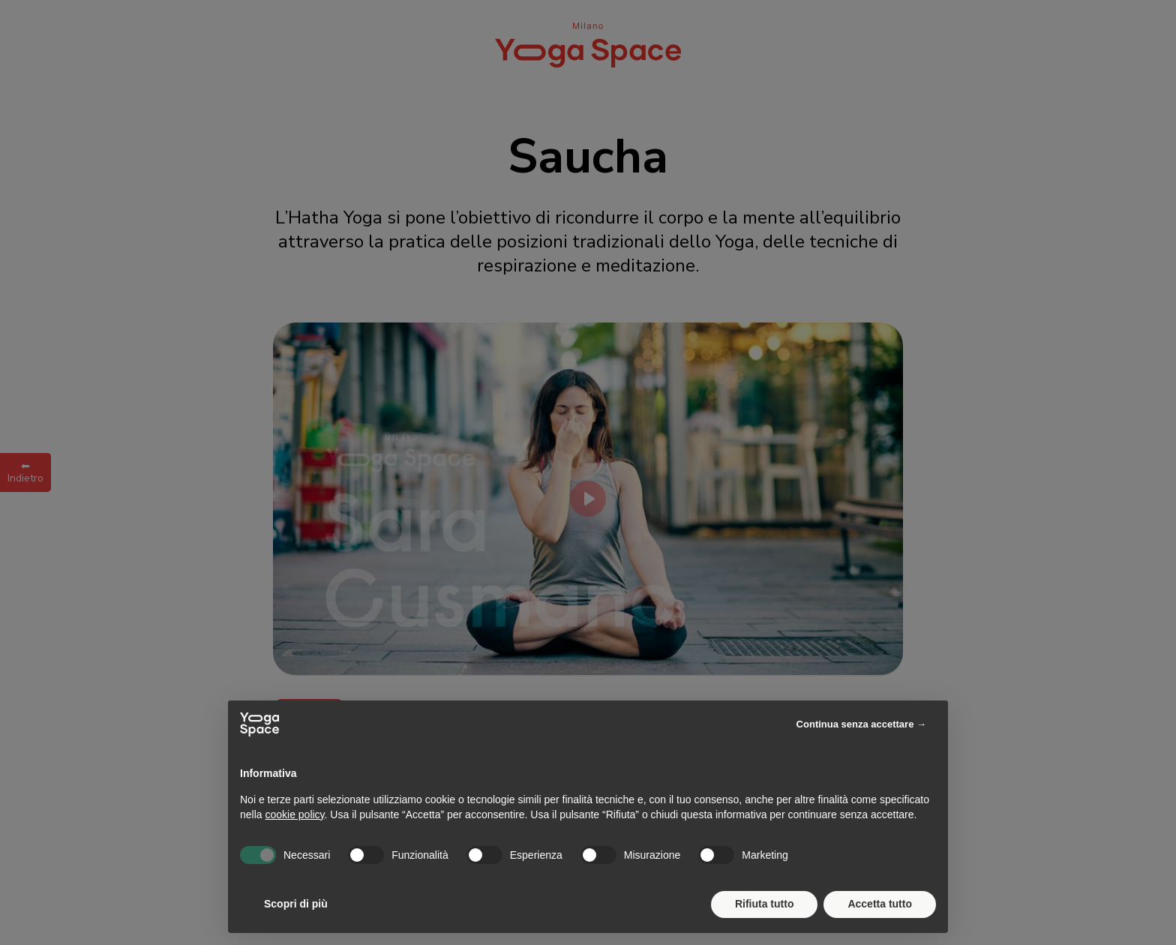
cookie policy (294, 814)
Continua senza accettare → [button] (861, 724)
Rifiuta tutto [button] (764, 904)
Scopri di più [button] (296, 904)
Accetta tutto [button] (880, 904)
